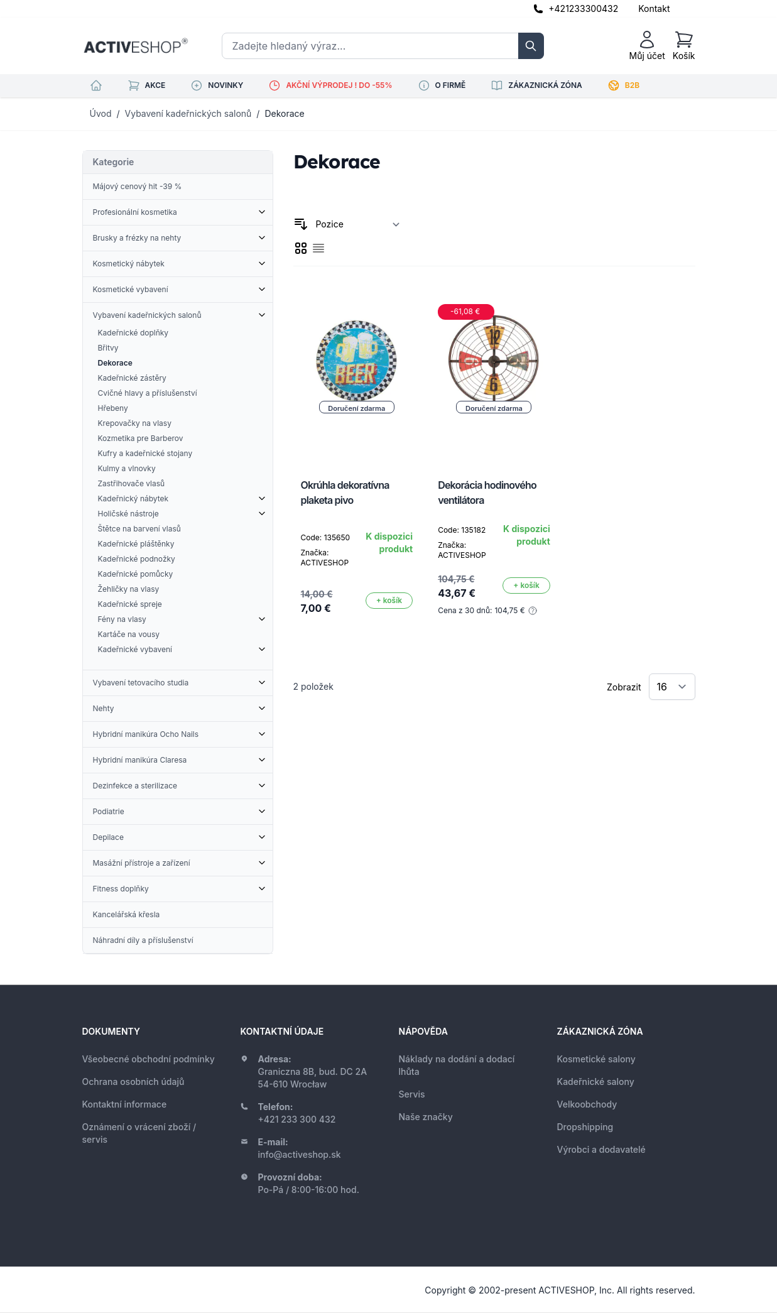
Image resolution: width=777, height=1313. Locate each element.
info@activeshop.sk (299, 1154)
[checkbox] (300, 248)
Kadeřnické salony (595, 1081)
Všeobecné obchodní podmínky (148, 1059)
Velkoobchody (587, 1104)
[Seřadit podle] (358, 224)
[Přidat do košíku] (389, 600)
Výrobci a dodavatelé (601, 1149)
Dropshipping (585, 1126)
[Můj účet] (647, 46)
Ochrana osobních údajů (133, 1081)
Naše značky (426, 1116)
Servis (412, 1094)
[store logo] (135, 46)
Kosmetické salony (596, 1059)
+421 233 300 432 (297, 1119)
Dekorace (284, 113)
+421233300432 (583, 8)
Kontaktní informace (124, 1104)
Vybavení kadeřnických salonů (188, 113)
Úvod (101, 113)
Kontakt (654, 8)
